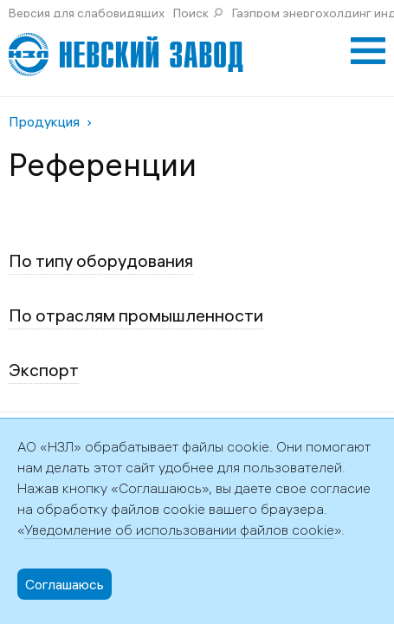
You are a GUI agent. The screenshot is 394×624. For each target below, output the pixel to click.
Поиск (191, 13)
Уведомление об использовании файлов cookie (179, 529)
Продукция (44, 121)
